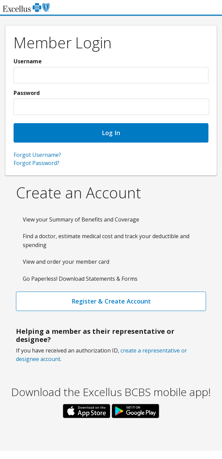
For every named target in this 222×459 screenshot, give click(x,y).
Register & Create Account (111, 301)
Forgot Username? (37, 155)
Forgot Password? (36, 163)
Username (28, 61)
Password (27, 93)
